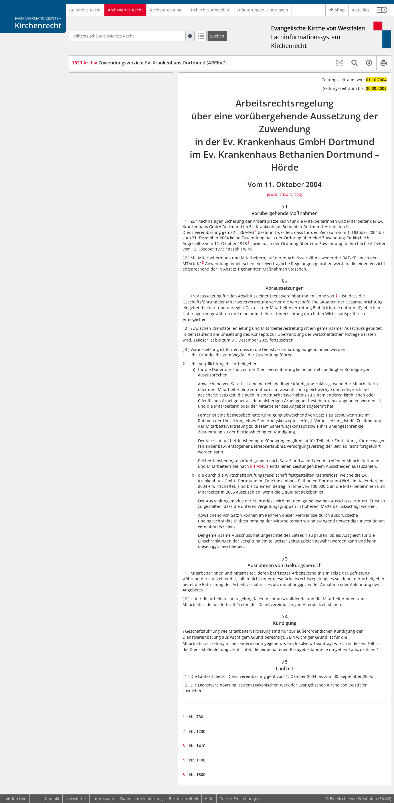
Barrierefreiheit (184, 798)
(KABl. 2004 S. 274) (284, 195)
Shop (337, 10)
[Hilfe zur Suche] (190, 36)
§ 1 (338, 296)
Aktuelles (360, 10)
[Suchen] (217, 36)
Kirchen (16, 798)
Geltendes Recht (85, 10)
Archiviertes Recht (125, 10)
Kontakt (52, 798)
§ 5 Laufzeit (93, 115)
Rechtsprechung (165, 10)
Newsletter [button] (76, 798)
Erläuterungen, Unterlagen (262, 10)
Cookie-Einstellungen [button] (239, 798)
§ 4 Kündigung (96, 106)
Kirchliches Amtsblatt (209, 10)
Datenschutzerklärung (141, 798)
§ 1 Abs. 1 (259, 466)
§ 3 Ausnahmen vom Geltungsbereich (118, 98)
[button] (382, 10)
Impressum (103, 798)
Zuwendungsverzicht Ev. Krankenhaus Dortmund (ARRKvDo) (151, 63)
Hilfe (209, 798)
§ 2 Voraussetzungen (102, 89)
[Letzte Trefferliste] (201, 36)
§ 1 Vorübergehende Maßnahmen (114, 81)
